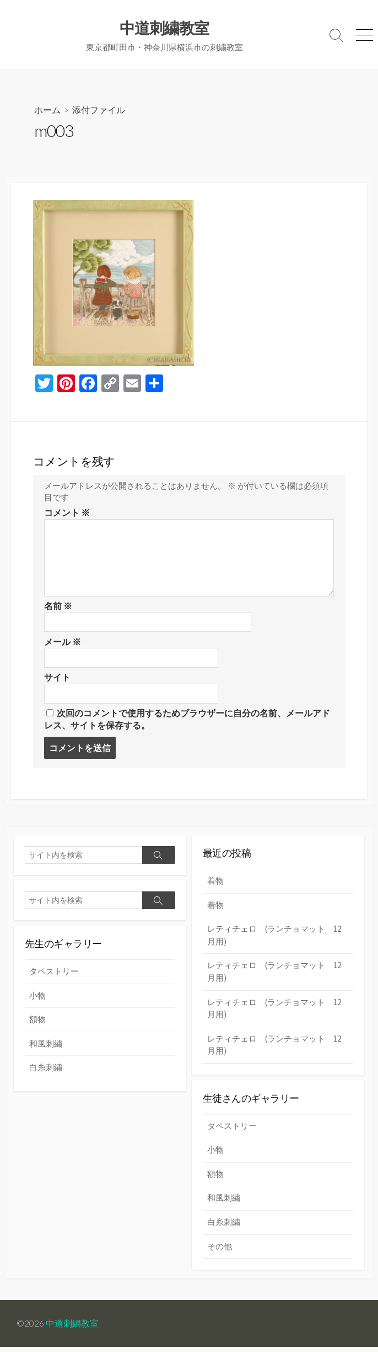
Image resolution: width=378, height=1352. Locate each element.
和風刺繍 (45, 1048)
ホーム (47, 110)
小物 (37, 1000)
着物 (215, 885)
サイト (57, 680)
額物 (37, 1023)
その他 (219, 1250)
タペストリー (54, 975)
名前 (58, 608)
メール (62, 643)
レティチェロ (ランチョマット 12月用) (274, 939)
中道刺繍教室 (72, 1328)
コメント (67, 514)
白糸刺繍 (45, 1071)
